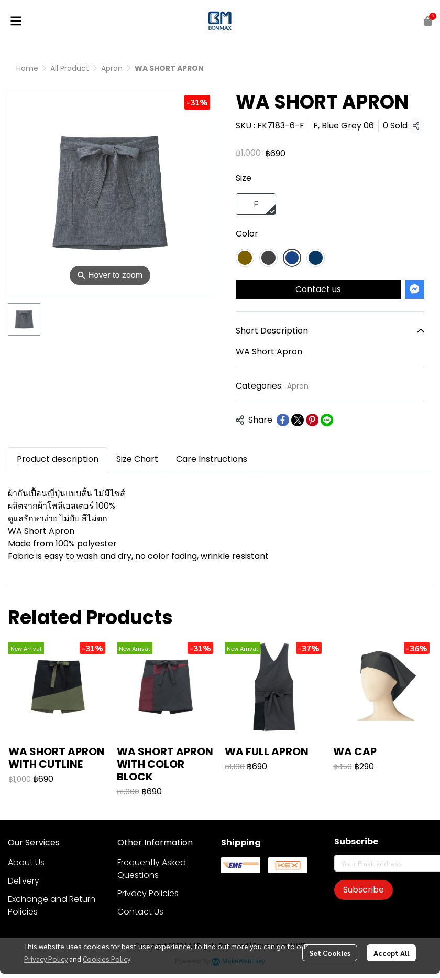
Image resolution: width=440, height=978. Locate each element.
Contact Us (140, 912)
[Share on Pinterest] (312, 420)
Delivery (23, 881)
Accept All (391, 953)
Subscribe (363, 890)
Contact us (318, 289)
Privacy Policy (46, 958)
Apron (112, 68)
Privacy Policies (148, 893)
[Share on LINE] (327, 420)
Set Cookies (329, 953)
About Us (26, 862)
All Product (69, 68)
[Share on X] (297, 420)
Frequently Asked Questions (151, 868)
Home (27, 68)
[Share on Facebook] (283, 420)
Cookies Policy (106, 958)
